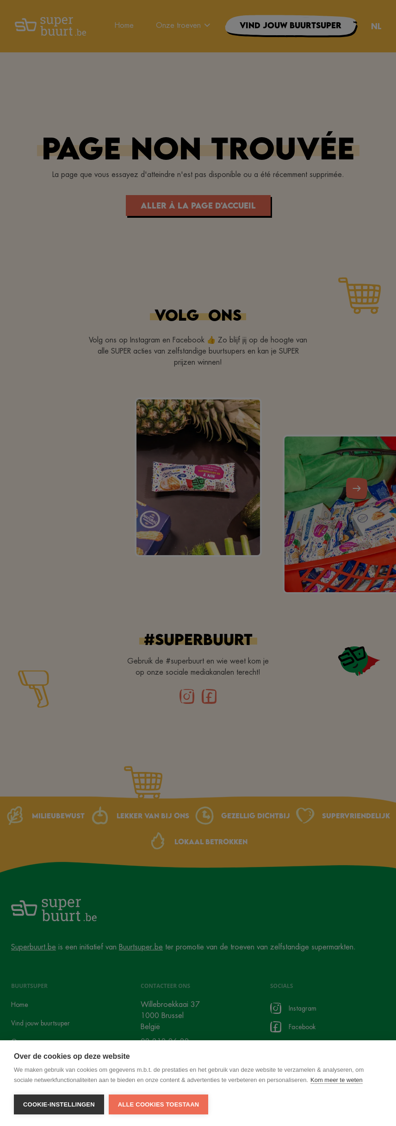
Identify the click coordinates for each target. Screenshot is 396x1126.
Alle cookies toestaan (158, 1104)
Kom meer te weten (336, 1079)
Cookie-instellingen (59, 1104)
